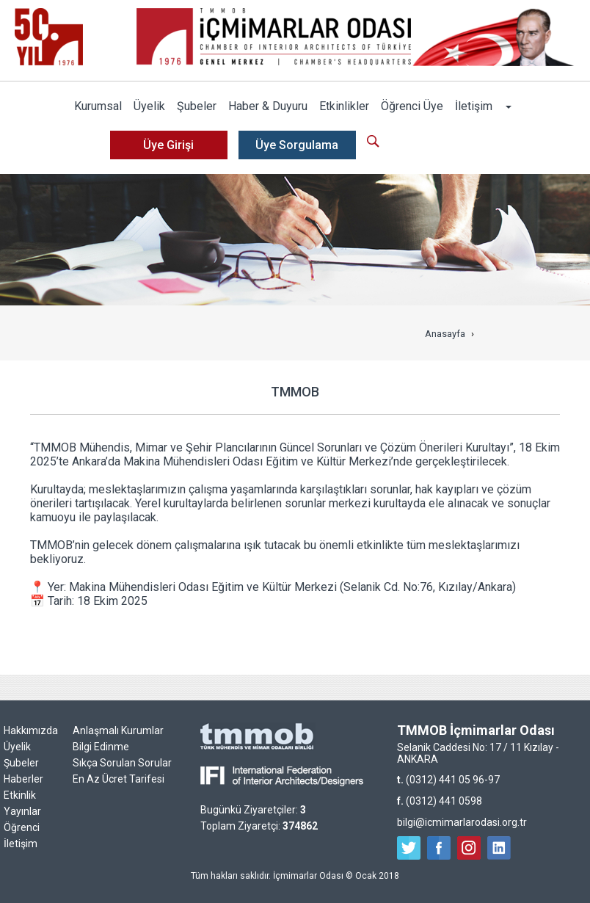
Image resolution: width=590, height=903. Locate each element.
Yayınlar (22, 811)
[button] (507, 106)
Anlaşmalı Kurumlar (118, 730)
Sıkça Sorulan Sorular (122, 763)
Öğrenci (22, 827)
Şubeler (196, 106)
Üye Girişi (168, 145)
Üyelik (149, 106)
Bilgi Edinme (101, 746)
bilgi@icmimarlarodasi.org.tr (462, 822)
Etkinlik (20, 795)
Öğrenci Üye (412, 106)
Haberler (23, 779)
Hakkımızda (31, 730)
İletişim (473, 106)
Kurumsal (98, 106)
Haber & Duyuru (267, 106)
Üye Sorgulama (296, 145)
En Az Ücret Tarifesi (118, 779)
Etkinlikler (344, 106)
